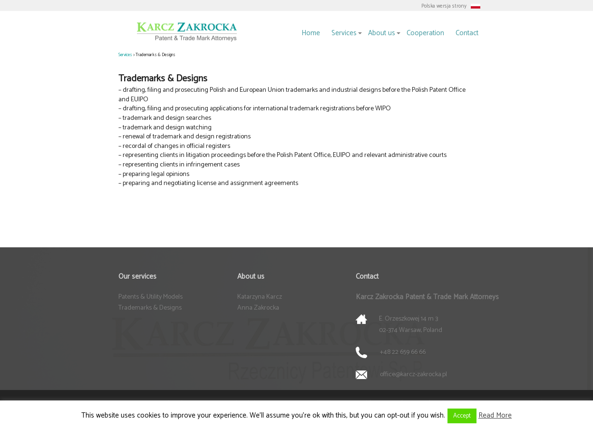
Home (310, 33)
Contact (467, 33)
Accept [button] (462, 416)
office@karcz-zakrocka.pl (413, 374)
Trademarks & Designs (150, 307)
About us (381, 33)
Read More (495, 415)
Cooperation (425, 33)
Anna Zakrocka (258, 307)
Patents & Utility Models (150, 297)
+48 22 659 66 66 (403, 352)
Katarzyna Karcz (259, 297)
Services (344, 33)
